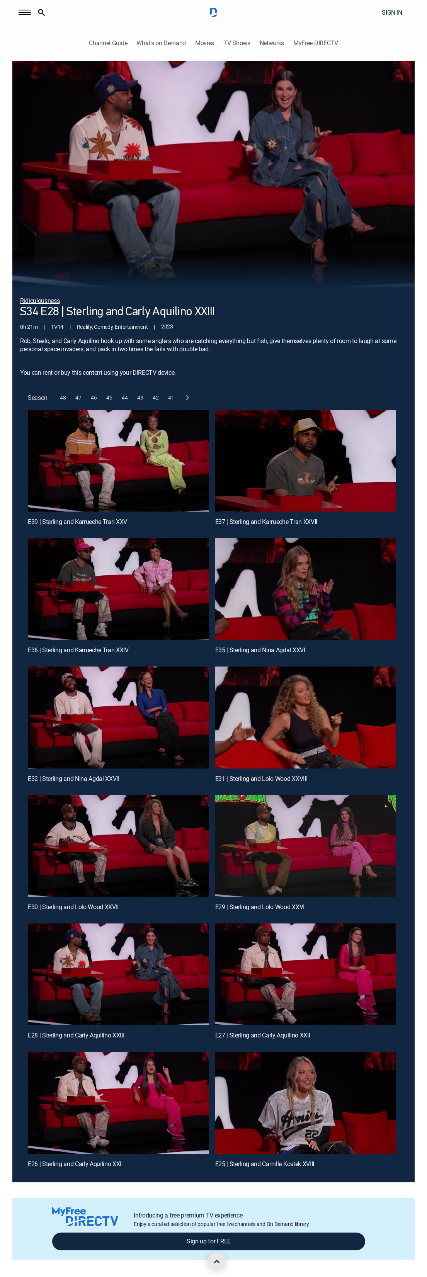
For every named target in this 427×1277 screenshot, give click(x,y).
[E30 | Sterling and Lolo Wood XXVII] (118, 846)
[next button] (186, 397)
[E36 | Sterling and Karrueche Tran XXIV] (118, 589)
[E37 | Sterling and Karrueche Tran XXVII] (305, 461)
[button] (25, 12)
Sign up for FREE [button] (209, 1241)
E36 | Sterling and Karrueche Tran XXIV (78, 650)
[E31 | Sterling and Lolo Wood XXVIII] (305, 718)
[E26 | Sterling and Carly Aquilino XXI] (118, 1103)
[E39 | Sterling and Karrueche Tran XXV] (118, 461)
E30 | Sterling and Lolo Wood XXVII (73, 907)
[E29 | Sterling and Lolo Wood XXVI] (305, 846)
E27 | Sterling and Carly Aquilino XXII (262, 1035)
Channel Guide (108, 43)
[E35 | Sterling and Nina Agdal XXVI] (305, 589)
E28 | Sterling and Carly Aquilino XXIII (76, 1035)
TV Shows (236, 43)
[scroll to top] (216, 1261)
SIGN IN (392, 12)
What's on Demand (161, 43)
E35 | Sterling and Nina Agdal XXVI (260, 650)
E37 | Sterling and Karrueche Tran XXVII (266, 521)
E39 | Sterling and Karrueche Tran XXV (77, 521)
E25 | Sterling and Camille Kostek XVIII (265, 1164)
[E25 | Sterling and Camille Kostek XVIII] (305, 1103)
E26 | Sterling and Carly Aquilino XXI (74, 1164)
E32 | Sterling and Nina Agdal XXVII (73, 778)
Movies (204, 43)
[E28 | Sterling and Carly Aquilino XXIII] (118, 974)
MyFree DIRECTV (315, 43)
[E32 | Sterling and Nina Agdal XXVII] (118, 718)
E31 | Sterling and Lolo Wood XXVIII (261, 778)
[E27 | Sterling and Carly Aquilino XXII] (305, 974)
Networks (272, 43)
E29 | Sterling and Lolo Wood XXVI (260, 907)
